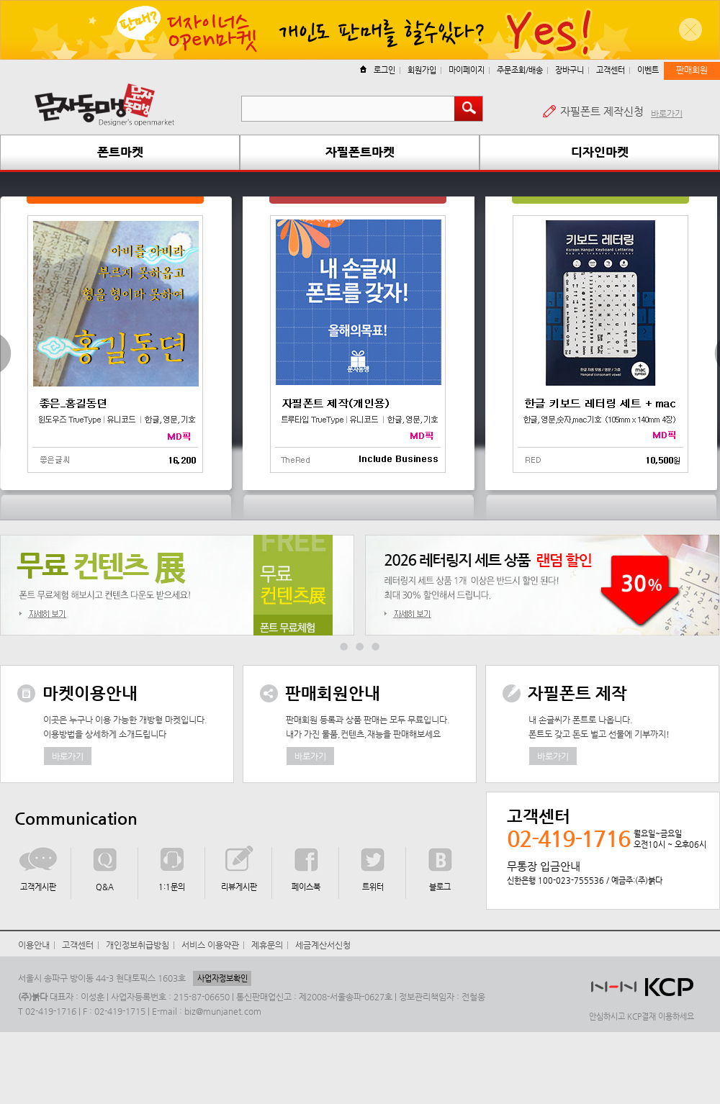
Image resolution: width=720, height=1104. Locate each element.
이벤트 (648, 70)
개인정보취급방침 (137, 945)
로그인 (377, 70)
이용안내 (34, 945)
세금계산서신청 (323, 945)
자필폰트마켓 (360, 152)
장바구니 (569, 70)
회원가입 (422, 70)
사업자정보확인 (222, 978)
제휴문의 (267, 945)
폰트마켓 (120, 152)
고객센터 (610, 70)
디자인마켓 (600, 152)
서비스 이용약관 (210, 945)
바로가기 (667, 114)
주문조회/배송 (520, 70)
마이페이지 (467, 70)
